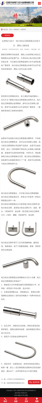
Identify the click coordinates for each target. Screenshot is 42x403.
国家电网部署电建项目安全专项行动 (18, 383)
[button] (21, 25)
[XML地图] (17, 395)
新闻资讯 (16, 29)
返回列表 (36, 382)
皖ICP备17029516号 (21, 393)
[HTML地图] (24, 395)
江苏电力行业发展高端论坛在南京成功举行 (21, 379)
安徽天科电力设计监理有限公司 (26, 390)
